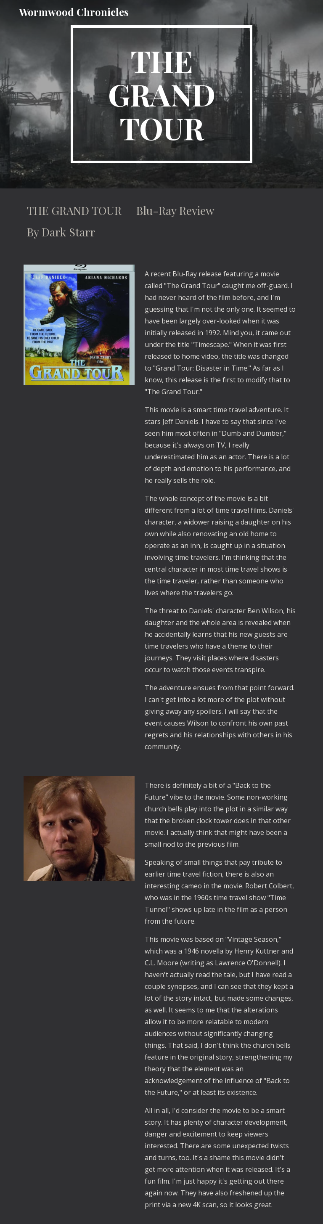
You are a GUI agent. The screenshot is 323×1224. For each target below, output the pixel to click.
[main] (161, 94)
